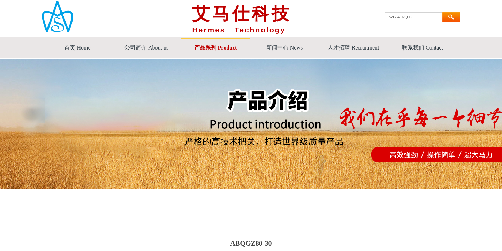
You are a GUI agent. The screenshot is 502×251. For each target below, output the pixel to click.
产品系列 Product (215, 48)
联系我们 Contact (422, 48)
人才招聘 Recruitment (353, 48)
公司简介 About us (146, 48)
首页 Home (77, 48)
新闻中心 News (284, 48)
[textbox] (413, 17)
